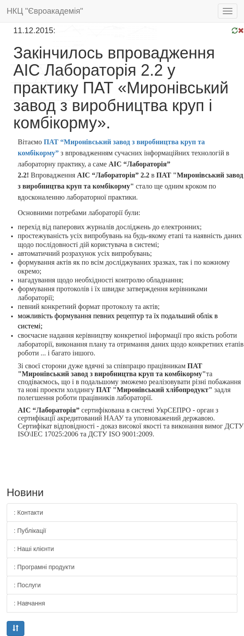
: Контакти (28, 512)
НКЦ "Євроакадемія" (45, 11)
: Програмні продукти (44, 566)
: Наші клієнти (34, 548)
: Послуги (27, 585)
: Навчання (29, 603)
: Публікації (30, 530)
